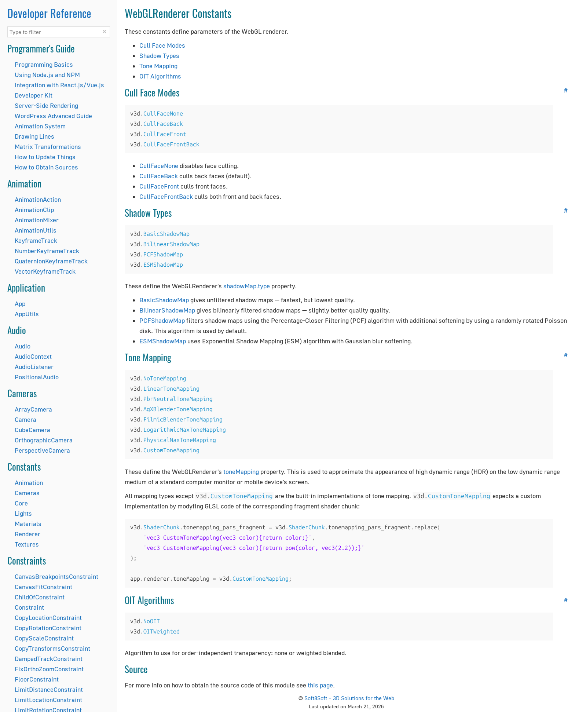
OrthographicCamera (44, 440)
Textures (27, 544)
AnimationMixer (37, 220)
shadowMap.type (246, 286)
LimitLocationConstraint (48, 700)
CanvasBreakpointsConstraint (56, 576)
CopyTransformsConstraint (52, 648)
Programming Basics (44, 64)
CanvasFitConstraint (43, 587)
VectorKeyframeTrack (45, 271)
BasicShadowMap (164, 300)
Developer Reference (49, 13)
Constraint (29, 607)
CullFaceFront (159, 186)
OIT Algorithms (160, 76)
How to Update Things (45, 157)
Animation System (40, 126)
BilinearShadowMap (167, 310)
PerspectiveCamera (42, 450)
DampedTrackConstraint (49, 658)
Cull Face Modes (162, 45)
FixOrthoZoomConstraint (49, 669)
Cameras (27, 493)
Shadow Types (159, 55)
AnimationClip (34, 209)
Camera (25, 419)
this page (320, 685)
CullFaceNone (158, 165)
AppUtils (27, 314)
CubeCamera (32, 430)
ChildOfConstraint (40, 597)
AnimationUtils (35, 230)
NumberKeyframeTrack (47, 251)
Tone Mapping (158, 66)
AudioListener (34, 366)
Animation (29, 482)
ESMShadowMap (162, 341)
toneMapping (241, 471)
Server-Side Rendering (46, 105)
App (20, 303)
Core (21, 503)
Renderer (27, 534)
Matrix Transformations (48, 146)
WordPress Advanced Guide (53, 116)
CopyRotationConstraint (48, 628)
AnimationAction (38, 199)
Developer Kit (33, 95)
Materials (28, 523)
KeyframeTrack (36, 240)
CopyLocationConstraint (48, 617)
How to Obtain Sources (46, 167)
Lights (23, 513)
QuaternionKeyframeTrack (51, 261)
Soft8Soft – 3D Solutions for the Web (349, 698)
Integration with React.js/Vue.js (59, 85)
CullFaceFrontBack (166, 196)
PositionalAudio (37, 377)
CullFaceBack (158, 176)
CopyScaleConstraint (44, 638)
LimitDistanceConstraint (49, 689)
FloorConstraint (37, 679)
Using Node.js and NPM (47, 74)
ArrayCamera (33, 409)
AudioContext (33, 356)
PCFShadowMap (162, 320)
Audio (22, 346)
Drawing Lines (34, 136)
